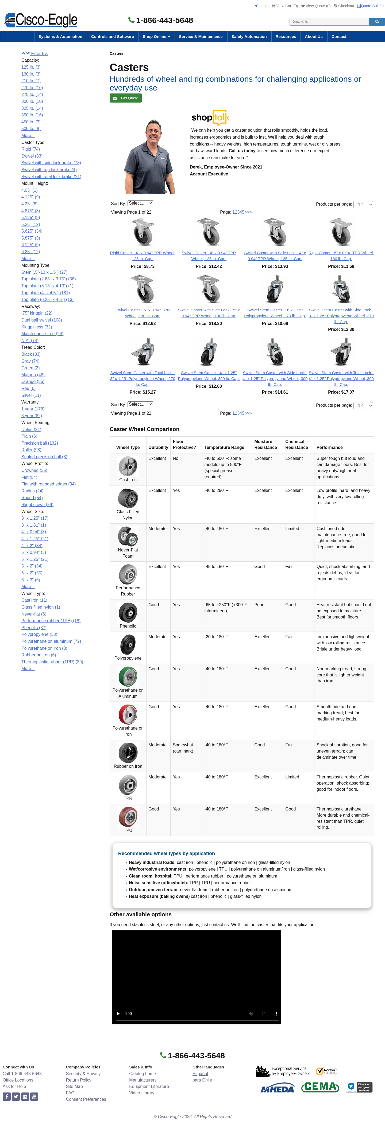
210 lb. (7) (31, 81)
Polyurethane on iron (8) (44, 648)
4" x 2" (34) (32, 545)
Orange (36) (32, 381)
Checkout (344, 6)
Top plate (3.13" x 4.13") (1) (47, 286)
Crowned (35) (34, 470)
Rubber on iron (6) (38, 655)
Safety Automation (249, 36)
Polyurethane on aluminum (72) (51, 641)
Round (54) (32, 497)
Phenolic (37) (34, 627)
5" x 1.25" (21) (34, 559)
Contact (339, 36)
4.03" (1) (29, 190)
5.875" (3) (30, 238)
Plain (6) (29, 436)
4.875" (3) (30, 211)
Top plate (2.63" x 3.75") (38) (48, 279)
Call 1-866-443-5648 (22, 1073)
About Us (314, 36)
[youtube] (34, 1097)
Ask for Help (14, 1086)
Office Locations (18, 1080)
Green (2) (30, 368)
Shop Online (156, 36)
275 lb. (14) (32, 94)
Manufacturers (142, 1080)
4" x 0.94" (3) (33, 532)
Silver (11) (31, 395)
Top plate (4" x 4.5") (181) (45, 293)
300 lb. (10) (32, 101)
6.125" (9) (30, 244)
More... (28, 135)
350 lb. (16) (32, 115)
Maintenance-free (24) (42, 333)
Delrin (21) (31, 429)
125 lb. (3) (31, 67)
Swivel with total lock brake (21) (51, 176)
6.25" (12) (30, 251)
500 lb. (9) (31, 128)
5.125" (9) (30, 217)
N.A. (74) (29, 340)
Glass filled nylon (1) (40, 607)
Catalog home (142, 1073)
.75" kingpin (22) (36, 313)
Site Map (74, 1086)
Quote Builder (370, 6)
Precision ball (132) (39, 443)
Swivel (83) (32, 156)
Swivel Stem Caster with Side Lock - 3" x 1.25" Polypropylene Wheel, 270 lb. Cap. (341, 316)
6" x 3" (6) (30, 580)
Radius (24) (32, 491)
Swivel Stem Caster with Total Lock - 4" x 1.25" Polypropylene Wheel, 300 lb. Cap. (341, 378)
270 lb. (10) (32, 87)
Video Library (141, 1093)
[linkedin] (25, 1097)
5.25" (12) (30, 224)
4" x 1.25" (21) (34, 538)
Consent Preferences (86, 1099)
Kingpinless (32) (36, 327)
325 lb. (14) (32, 108)
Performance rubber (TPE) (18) (50, 620)
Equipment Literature (149, 1086)
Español (200, 1073)
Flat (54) (29, 477)
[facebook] (7, 1097)
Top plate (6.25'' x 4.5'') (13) (47, 299)
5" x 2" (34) (32, 566)
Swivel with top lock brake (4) (49, 169)
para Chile (202, 1080)
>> (249, 212)
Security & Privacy (83, 1073)
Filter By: (34, 53)
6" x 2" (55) (32, 573)
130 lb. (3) (31, 74)
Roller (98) (31, 450)
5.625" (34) (32, 231)
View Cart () (285, 6)
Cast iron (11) (34, 600)
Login (261, 6)
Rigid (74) (30, 149)
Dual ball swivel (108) (41, 320)
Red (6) (28, 388)
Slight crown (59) (37, 504)
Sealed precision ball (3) (44, 457)
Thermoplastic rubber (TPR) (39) (52, 662)
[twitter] (16, 1097)
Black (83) (31, 354)
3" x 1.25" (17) (34, 518)
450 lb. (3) (31, 122)
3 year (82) (31, 415)
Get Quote (125, 98)
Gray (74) (30, 361)
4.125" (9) (30, 197)
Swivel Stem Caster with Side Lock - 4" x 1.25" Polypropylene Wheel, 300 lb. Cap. (274, 378)
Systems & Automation (60, 36)
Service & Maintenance (200, 36)
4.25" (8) (29, 204)
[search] (377, 22)
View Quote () (316, 6)
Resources (286, 36)
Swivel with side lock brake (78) (51, 162)
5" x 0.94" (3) (33, 552)
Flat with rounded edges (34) (48, 484)
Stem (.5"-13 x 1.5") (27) (44, 272)
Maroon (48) (33, 375)
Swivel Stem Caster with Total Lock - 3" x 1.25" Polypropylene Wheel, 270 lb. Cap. (142, 378)
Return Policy (78, 1080)
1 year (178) (32, 409)
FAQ (70, 1093)
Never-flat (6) (33, 614)
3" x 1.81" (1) (33, 525)
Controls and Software (112, 36)
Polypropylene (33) (39, 634)
